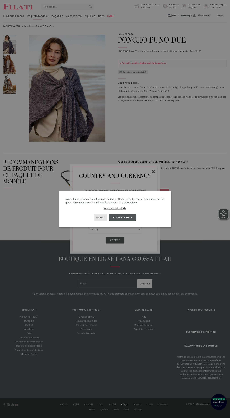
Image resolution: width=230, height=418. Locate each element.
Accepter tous (122, 217)
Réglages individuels (115, 208)
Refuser (100, 217)
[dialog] (115, 209)
